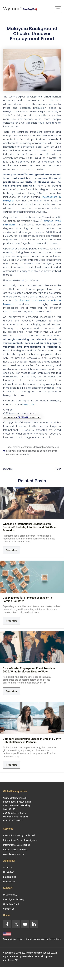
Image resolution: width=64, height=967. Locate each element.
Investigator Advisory (14, 899)
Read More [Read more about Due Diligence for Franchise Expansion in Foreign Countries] (11, 620)
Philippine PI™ (47, 956)
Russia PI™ (13, 960)
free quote (28, 404)
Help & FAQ (8, 872)
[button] (58, 9)
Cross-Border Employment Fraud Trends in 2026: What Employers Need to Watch (29, 670)
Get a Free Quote (11, 904)
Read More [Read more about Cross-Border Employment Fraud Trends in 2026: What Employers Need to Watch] (11, 691)
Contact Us (8, 908)
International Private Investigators (20, 840)
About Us (7, 867)
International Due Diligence (16, 845)
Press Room (9, 881)
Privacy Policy (10, 894)
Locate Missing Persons (15, 849)
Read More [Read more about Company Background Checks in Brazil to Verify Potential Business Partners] (11, 764)
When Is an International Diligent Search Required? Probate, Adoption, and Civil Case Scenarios (29, 527)
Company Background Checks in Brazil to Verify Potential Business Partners (32, 740)
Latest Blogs (9, 877)
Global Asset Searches (14, 854)
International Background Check (19, 835)
